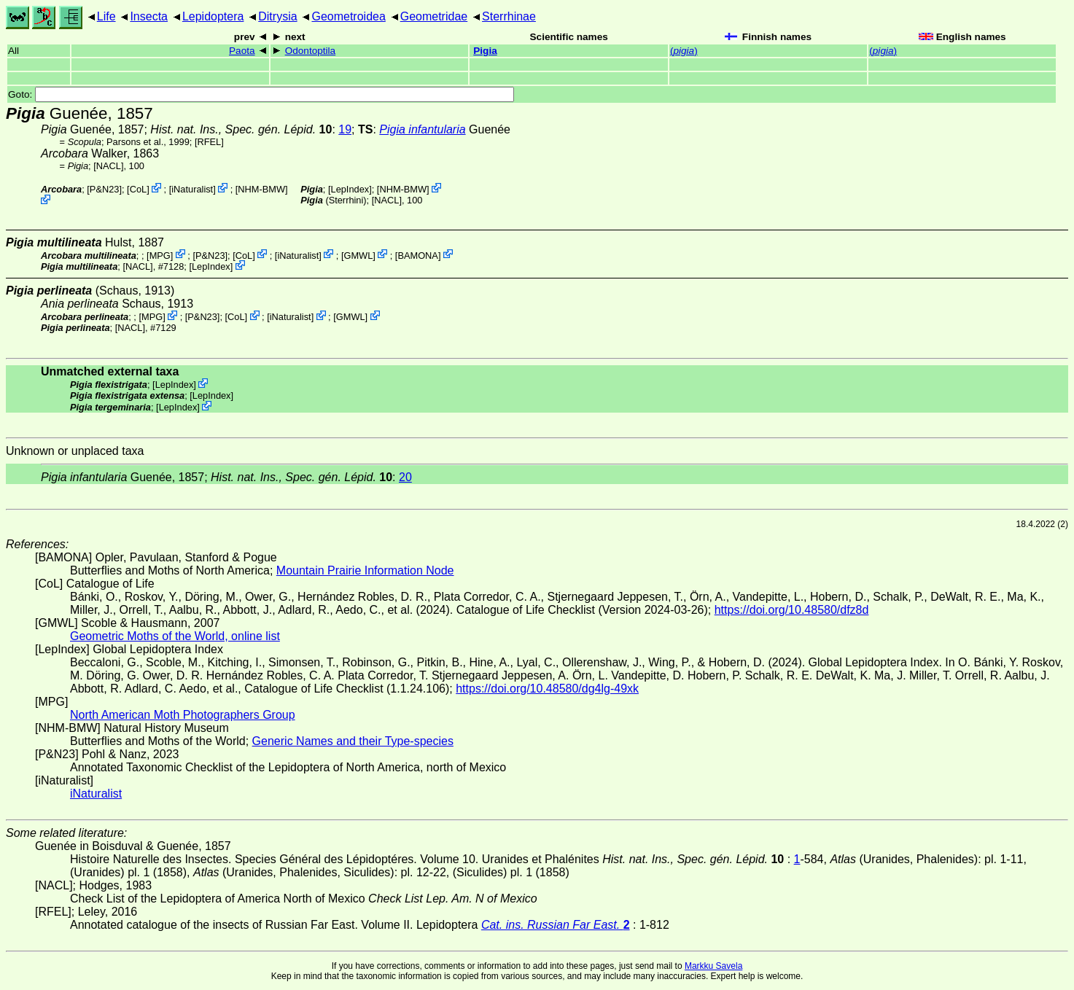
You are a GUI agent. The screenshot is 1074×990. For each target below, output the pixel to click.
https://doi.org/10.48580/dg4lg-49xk (547, 688)
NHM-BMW (261, 189)
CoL (138, 189)
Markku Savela (713, 966)
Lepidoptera (213, 16)
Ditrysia (277, 16)
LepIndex (350, 189)
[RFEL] (209, 141)
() (684, 50)
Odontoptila (310, 50)
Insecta (149, 16)
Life (106, 16)
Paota (242, 50)
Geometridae (434, 16)
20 (405, 477)
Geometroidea (348, 16)
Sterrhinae (509, 16)
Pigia (485, 50)
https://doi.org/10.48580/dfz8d (792, 610)
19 (344, 129)
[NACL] (108, 165)
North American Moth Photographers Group (182, 715)
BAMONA (417, 254)
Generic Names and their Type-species (353, 741)
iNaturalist (192, 189)
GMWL (358, 254)
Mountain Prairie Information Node (365, 570)
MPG (160, 254)
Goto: (261, 94)
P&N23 (105, 189)
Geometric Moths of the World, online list (175, 636)
